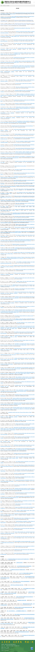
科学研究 (4, 5)
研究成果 (7, 5)
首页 (1, 5)
